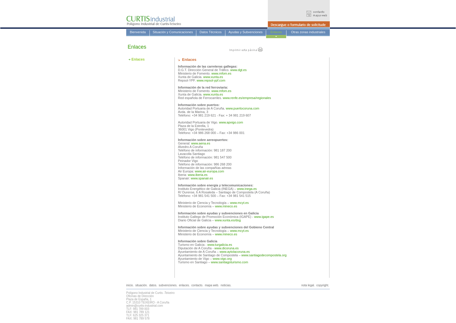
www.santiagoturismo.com (229, 262)
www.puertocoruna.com (242, 108)
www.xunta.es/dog (228, 220)
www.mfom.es (221, 73)
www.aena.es (200, 143)
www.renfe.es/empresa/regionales (247, 98)
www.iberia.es (198, 174)
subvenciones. (168, 285)
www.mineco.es (226, 206)
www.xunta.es (212, 77)
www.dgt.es (238, 70)
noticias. (226, 285)
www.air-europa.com (209, 171)
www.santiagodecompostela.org (263, 255)
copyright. (322, 285)
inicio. (130, 285)
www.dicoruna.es (226, 248)
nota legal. (308, 285)
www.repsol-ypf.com (211, 80)
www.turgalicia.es (219, 244)
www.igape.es (264, 216)
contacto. (197, 285)
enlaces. (184, 285)
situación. (141, 285)
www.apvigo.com (231, 122)
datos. (153, 285)
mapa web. (212, 285)
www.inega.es (247, 188)
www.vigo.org (222, 258)
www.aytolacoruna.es (235, 251)
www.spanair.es (202, 178)
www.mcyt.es (239, 202)
